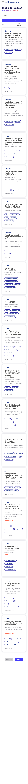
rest (7, 313)
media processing (10, 287)
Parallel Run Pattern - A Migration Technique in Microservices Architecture (13, 104)
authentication (9, 352)
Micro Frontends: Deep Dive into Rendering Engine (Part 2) (13, 173)
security (17, 346)
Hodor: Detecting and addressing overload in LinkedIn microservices (13, 35)
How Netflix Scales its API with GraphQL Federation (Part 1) (12, 506)
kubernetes (19, 453)
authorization (9, 355)
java (16, 490)
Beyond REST (9, 302)
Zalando (7, 64)
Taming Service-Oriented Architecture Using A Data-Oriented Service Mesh (13, 476)
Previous (9, 659)
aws (6, 87)
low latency (8, 52)
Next (19, 659)
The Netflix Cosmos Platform (11, 269)
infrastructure (9, 453)
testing (17, 600)
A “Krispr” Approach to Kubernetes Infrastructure (13, 441)
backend (8, 644)
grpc (7, 153)
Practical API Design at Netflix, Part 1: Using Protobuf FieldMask (13, 206)
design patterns (10, 124)
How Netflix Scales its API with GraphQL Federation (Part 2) (12, 406)
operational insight (10, 569)
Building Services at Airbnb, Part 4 (12, 584)
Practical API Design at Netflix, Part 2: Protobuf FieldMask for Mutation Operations (13, 141)
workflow (17, 284)
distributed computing (11, 278)
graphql (8, 190)
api (6, 150)
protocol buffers (14, 150)
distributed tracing (11, 560)
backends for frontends (12, 641)
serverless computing (11, 281)
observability (15, 418)
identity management (11, 349)
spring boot (15, 387)
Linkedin (7, 31)
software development (12, 606)
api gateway (18, 529)
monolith (17, 121)
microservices (9, 49)
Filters (14, 20)
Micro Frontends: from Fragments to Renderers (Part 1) (13, 236)
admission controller (11, 456)
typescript (15, 190)
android (8, 638)
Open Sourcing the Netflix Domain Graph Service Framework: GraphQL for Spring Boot (12, 373)
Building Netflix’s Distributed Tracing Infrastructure (11, 548)
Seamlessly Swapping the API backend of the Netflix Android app (13, 623)
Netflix (6, 136)
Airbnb (7, 437)
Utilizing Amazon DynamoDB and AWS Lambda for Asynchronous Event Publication (12, 70)
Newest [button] (19, 25)
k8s (20, 456)
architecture (9, 532)
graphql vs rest (16, 310)
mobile (14, 644)
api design (13, 153)
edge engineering (10, 425)
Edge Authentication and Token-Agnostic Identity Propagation (12, 332)
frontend (8, 187)
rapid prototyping (10, 316)
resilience (18, 49)
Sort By (18, 23)
